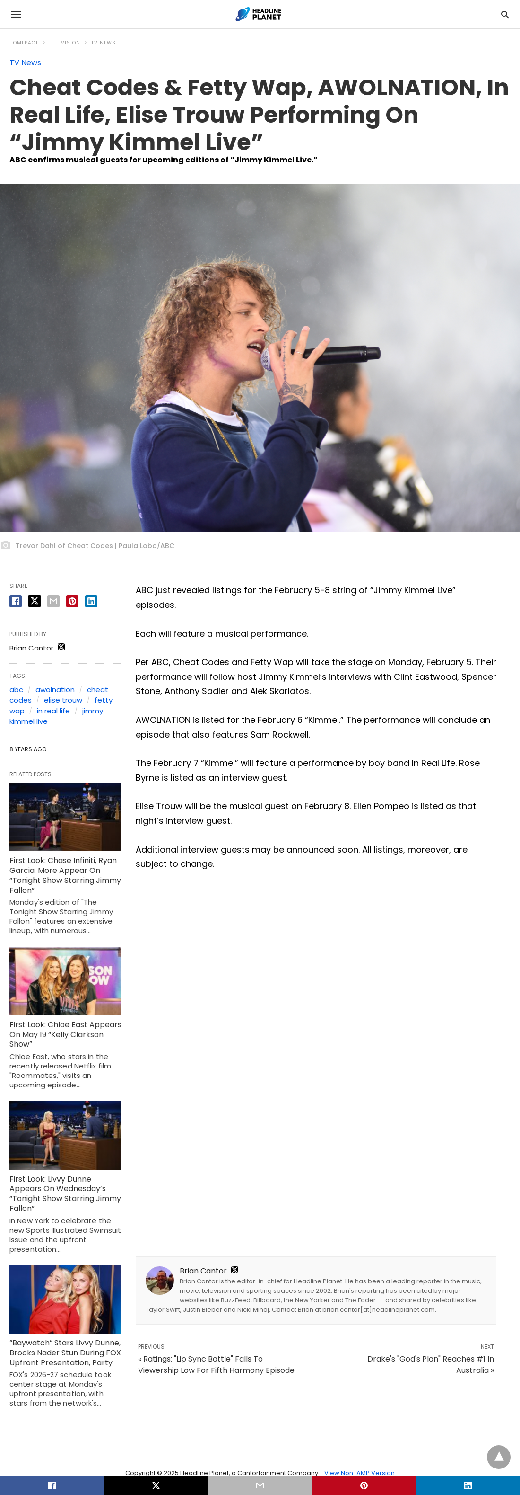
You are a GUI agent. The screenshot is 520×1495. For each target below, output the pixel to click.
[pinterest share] (72, 601)
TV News (103, 42)
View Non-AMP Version (359, 1472)
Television (65, 42)
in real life (53, 711)
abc (16, 689)
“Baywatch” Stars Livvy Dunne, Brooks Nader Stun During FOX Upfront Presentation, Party (65, 1352)
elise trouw (63, 700)
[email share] (53, 601)
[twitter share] (34, 601)
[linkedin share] (91, 601)
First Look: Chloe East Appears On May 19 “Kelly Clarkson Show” (65, 1034)
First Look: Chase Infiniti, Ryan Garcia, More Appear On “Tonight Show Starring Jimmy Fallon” (65, 875)
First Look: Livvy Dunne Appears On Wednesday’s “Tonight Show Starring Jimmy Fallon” (65, 1194)
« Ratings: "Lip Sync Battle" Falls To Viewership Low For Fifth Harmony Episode (216, 1364)
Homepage (24, 42)
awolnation (55, 689)
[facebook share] (15, 601)
